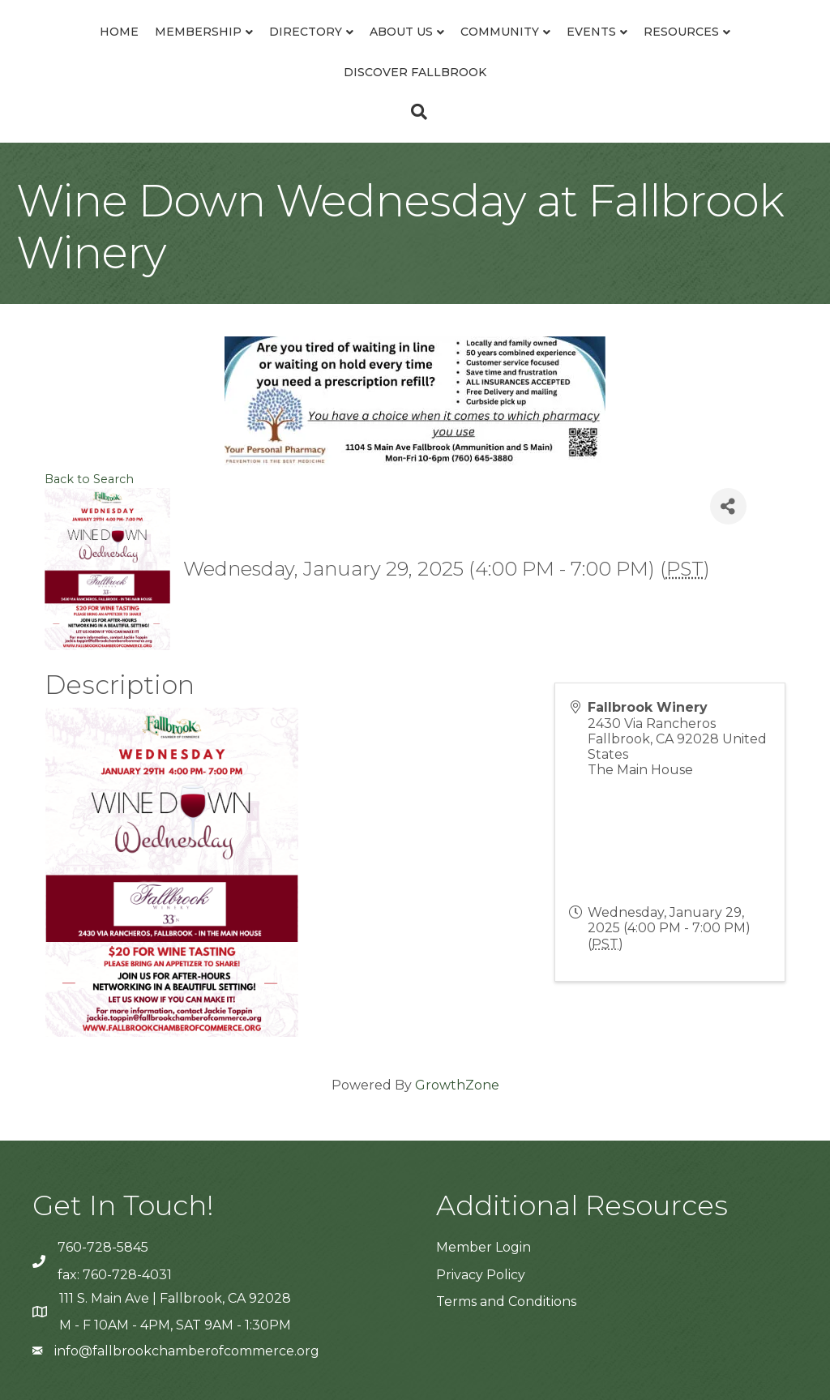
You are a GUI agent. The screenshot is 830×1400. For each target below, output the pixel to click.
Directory (305, 31)
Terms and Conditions (506, 1301)
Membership (198, 31)
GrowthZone (457, 1085)
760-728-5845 (103, 1247)
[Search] (415, 112)
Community (499, 31)
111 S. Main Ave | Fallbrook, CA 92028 (175, 1298)
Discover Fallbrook (415, 72)
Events (591, 31)
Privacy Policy (480, 1274)
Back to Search (89, 479)
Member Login (483, 1247)
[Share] (728, 506)
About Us (401, 31)
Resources (681, 31)
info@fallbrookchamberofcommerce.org (186, 1351)
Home (119, 31)
